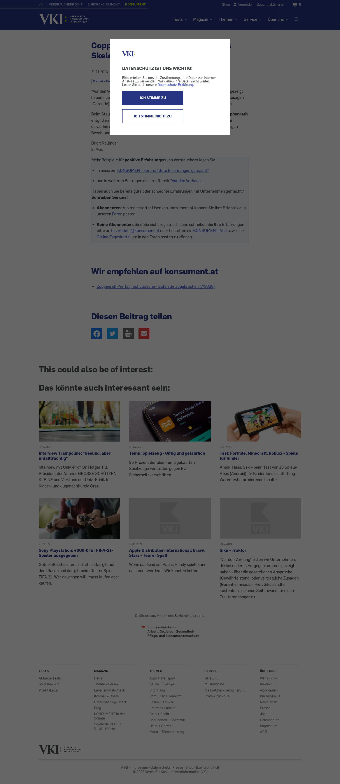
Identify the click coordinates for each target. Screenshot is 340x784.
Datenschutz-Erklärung (175, 84)
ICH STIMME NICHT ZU (153, 116)
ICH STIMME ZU (153, 98)
